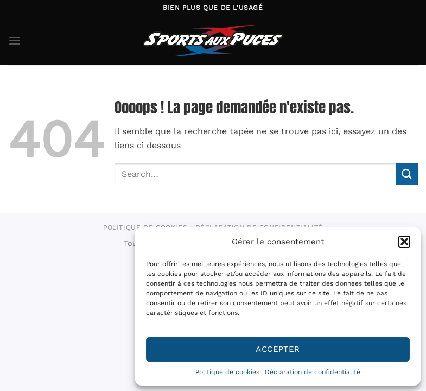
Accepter (278, 349)
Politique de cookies (227, 372)
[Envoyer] (407, 174)
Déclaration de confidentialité (312, 372)
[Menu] (14, 40)
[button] (404, 241)
